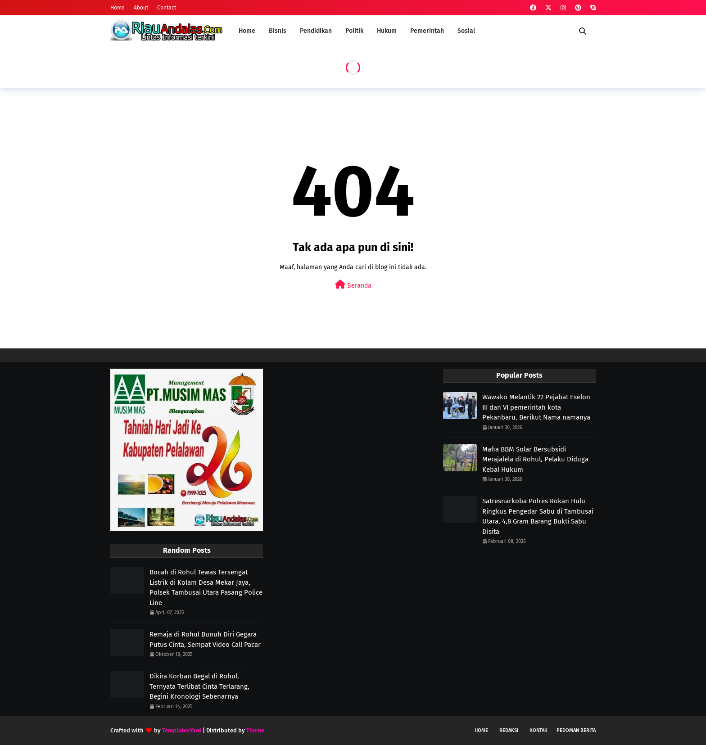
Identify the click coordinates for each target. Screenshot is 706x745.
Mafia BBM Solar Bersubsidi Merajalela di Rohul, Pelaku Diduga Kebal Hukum (535, 459)
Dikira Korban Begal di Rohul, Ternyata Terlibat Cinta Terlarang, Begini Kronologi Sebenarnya (199, 686)
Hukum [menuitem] (387, 31)
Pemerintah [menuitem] (427, 31)
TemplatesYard (181, 730)
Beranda (353, 284)
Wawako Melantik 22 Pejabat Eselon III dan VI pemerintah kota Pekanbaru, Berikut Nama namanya (536, 407)
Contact (166, 8)
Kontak (539, 730)
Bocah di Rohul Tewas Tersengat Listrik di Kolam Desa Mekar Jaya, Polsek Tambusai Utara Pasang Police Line (205, 587)
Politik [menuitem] (354, 31)
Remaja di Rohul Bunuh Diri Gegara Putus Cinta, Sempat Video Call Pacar (205, 639)
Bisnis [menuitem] (277, 31)
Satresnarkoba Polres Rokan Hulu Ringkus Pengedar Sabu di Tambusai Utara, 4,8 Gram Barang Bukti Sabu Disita (537, 516)
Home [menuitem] (247, 31)
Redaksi (508, 730)
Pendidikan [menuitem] (316, 31)
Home (117, 8)
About (141, 8)
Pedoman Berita (576, 730)
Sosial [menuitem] (466, 31)
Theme (255, 730)
